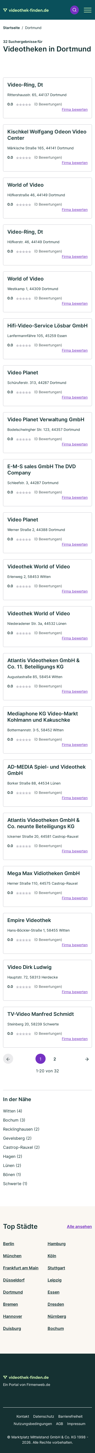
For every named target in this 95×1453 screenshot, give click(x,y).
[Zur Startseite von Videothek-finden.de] (26, 10)
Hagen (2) (12, 1156)
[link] (47, 97)
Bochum (56, 1328)
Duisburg (12, 1328)
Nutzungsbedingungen (33, 1423)
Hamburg (57, 1243)
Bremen (10, 1304)
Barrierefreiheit (70, 1416)
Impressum (76, 1423)
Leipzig (55, 1279)
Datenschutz (43, 1416)
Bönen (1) (12, 1174)
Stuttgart (56, 1267)
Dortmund (13, 1292)
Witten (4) (12, 1110)
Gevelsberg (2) (17, 1138)
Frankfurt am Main (21, 1267)
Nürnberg (57, 1316)
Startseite (11, 27)
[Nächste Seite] (87, 1059)
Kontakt (22, 1416)
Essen (54, 1292)
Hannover (12, 1316)
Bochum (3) (14, 1120)
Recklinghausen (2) (21, 1129)
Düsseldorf (14, 1279)
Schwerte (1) (15, 1183)
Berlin (8, 1243)
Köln (52, 1255)
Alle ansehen (79, 1226)
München (12, 1255)
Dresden (56, 1304)
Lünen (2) (12, 1165)
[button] (74, 10)
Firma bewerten (75, 109)
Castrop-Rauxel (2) (21, 1147)
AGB (59, 1423)
